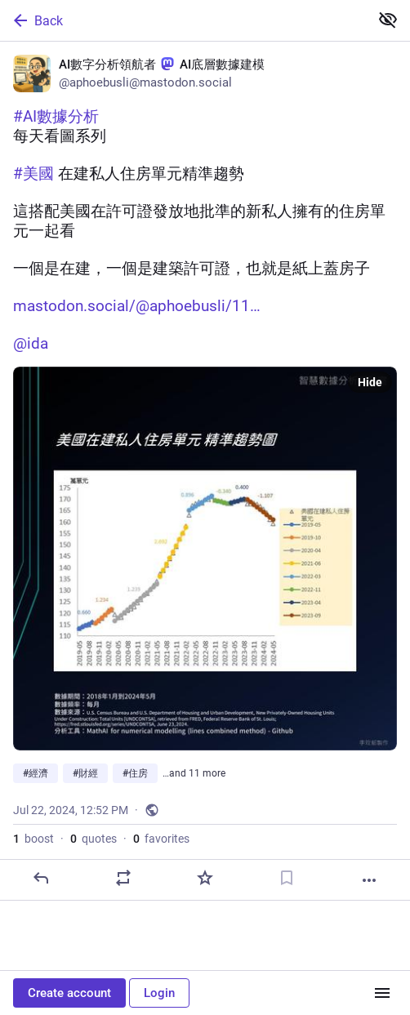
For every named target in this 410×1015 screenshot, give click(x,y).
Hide (370, 382)
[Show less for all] (388, 19)
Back (37, 20)
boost (33, 838)
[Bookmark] (286, 878)
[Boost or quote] (123, 878)
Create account (69, 993)
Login (159, 993)
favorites (161, 838)
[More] (369, 880)
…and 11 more (194, 773)
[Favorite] (205, 878)
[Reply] (41, 878)
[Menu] (382, 993)
